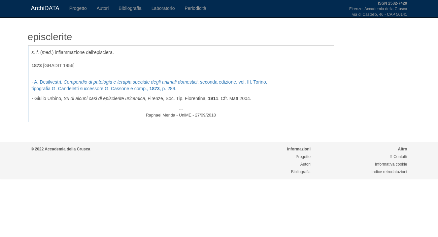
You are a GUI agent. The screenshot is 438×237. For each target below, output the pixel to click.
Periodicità (195, 8)
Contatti (398, 156)
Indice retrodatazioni (389, 172)
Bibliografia (129, 8)
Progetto (78, 8)
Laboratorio (163, 8)
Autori (103, 8)
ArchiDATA (45, 8)
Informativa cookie (391, 164)
